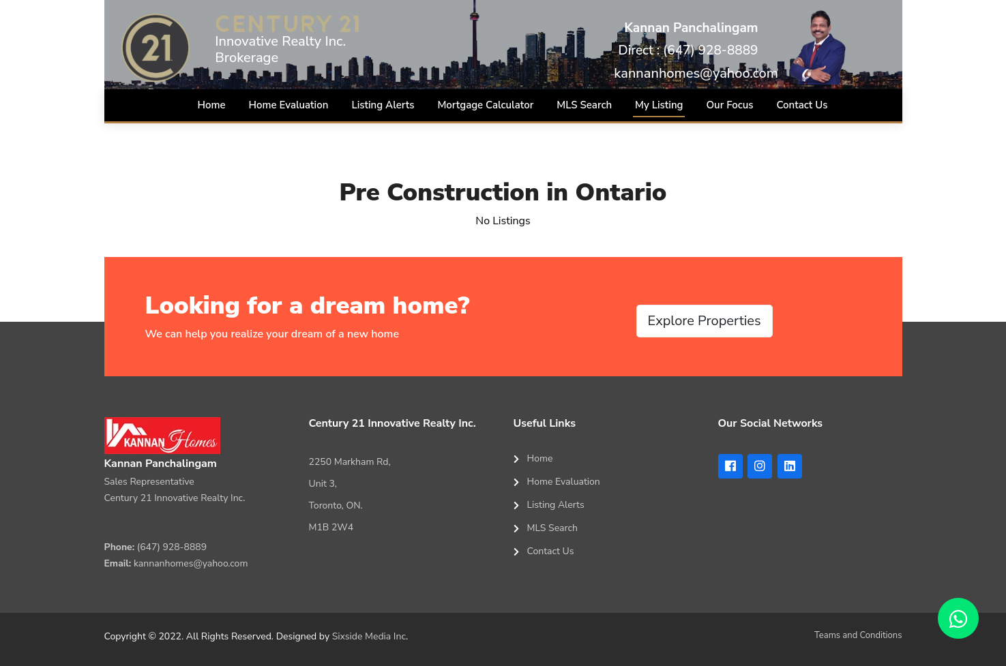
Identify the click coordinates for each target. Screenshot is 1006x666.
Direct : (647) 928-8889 (688, 50)
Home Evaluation (289, 105)
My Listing (659, 105)
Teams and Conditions (858, 635)
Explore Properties (704, 321)
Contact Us (802, 105)
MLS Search (584, 105)
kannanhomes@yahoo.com (696, 73)
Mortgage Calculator (485, 105)
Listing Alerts (382, 105)
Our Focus (729, 105)
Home (212, 105)
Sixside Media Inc (369, 636)
